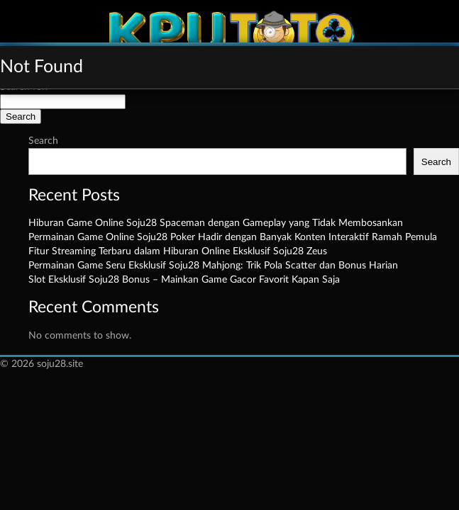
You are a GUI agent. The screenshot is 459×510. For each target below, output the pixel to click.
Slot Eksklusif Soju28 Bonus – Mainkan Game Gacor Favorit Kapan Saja (184, 280)
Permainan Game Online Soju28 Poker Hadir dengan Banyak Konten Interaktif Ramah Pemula (232, 237)
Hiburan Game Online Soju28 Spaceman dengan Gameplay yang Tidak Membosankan (215, 223)
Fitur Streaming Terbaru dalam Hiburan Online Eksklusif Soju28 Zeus (177, 251)
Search (43, 141)
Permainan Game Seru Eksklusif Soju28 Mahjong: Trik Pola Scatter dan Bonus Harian (213, 266)
